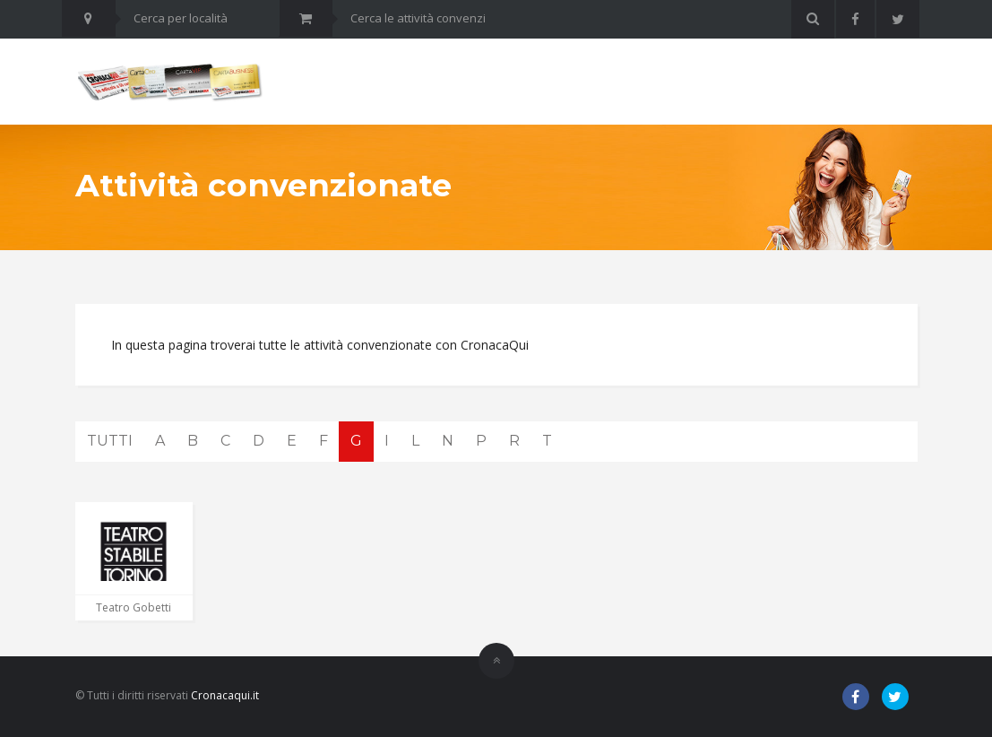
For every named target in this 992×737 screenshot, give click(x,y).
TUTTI (110, 440)
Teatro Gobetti (133, 607)
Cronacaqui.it (225, 695)
